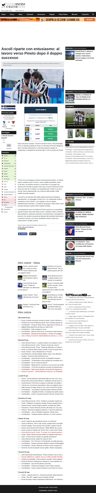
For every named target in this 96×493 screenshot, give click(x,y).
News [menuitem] (21, 14)
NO (4, 142)
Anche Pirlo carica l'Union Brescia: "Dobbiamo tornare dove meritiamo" (44, 381)
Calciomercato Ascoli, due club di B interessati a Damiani (84, 259)
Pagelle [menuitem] (51, 14)
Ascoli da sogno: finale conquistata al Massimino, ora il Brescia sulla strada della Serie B (50, 479)
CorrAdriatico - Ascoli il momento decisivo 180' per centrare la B (42, 394)
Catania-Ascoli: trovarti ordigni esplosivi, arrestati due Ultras (41, 405)
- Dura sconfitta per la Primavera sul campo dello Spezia (84, 244)
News (24, 225)
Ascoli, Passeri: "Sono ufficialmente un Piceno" (36, 351)
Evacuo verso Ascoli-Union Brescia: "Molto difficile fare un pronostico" (44, 428)
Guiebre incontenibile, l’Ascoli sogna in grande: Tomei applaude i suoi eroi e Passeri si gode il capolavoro (56, 459)
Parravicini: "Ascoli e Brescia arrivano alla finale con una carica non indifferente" (48, 407)
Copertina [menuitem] (85, 14)
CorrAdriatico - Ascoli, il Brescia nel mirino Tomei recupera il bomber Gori (45, 445)
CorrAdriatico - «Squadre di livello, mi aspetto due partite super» (42, 392)
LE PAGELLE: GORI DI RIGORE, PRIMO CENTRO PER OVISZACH (84, 215)
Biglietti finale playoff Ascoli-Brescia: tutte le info (30, 278)
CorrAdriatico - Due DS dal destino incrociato (36, 463)
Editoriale (69, 48)
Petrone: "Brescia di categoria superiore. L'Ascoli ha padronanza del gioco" (46, 410)
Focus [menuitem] (12, 14)
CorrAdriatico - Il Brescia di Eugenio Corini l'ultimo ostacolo (41, 466)
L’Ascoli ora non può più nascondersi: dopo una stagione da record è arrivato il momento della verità (54, 385)
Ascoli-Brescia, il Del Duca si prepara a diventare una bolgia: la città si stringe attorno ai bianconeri (53, 383)
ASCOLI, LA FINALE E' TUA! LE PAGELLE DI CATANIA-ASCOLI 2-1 (83, 97)
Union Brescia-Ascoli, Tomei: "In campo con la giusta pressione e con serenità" (47, 432)
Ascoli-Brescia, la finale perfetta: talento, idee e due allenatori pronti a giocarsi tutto (48, 354)
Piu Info (50, 129)
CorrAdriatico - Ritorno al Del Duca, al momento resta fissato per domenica (46, 331)
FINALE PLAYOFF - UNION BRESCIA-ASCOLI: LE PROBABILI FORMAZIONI (47, 371)
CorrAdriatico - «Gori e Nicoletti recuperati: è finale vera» (40, 412)
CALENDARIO (43, 490)
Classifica (5, 152)
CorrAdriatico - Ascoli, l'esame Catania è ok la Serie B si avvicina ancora (45, 468)
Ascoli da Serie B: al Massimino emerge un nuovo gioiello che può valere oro (46, 461)
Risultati (9, 148)
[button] (9, 145)
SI (3, 140)
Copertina (69, 91)
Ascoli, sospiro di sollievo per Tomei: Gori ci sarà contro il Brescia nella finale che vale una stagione (53, 430)
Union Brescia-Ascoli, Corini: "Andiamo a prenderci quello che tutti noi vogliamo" (48, 401)
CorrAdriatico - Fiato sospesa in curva (34, 329)
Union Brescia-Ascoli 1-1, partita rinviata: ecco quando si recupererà (55, 278)
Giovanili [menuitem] (30, 14)
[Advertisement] (41, 248)
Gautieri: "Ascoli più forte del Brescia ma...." (36, 356)
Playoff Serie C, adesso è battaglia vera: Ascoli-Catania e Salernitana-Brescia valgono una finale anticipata (84, 56)
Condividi (23, 234)
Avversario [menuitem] (41, 14)
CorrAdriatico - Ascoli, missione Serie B (34, 363)
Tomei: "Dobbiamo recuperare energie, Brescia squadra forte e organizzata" (46, 403)
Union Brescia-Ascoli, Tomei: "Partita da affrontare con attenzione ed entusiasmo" (48, 347)
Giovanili (69, 238)
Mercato (69, 253)
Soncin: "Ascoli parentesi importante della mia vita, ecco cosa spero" (56, 307)
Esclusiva (69, 194)
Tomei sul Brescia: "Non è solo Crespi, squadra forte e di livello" (42, 423)
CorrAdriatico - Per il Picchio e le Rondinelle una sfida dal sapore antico (45, 441)
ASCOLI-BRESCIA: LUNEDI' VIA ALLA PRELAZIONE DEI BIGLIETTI (44, 457)
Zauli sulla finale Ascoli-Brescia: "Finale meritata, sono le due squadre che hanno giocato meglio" (53, 455)
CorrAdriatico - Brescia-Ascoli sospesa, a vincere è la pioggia (41, 333)
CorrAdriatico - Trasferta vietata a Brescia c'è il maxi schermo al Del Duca (46, 414)
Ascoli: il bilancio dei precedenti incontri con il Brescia (38, 421)
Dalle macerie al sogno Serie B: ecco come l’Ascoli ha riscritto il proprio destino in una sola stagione (54, 387)
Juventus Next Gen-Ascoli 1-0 (77, 125)
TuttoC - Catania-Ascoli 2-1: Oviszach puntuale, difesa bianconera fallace (45, 475)
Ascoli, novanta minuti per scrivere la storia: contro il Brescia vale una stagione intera (49, 320)
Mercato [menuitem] (74, 14)
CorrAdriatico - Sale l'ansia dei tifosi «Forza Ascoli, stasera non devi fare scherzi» (48, 369)
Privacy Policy (53, 487)
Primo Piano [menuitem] (63, 14)
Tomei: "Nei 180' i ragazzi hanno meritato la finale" (37, 477)
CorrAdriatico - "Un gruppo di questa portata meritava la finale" (42, 389)
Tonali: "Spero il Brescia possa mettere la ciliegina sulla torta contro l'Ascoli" (46, 434)
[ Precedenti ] (8, 128)
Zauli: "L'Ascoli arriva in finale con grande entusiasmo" (39, 437)
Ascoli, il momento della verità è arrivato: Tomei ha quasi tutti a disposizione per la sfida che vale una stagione (53, 287)
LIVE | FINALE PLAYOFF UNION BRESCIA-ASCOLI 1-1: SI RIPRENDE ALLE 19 (48, 336)
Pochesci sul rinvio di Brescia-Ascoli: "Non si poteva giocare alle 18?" (55, 268)
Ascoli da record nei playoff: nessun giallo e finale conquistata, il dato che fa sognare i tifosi (51, 448)
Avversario (69, 224)
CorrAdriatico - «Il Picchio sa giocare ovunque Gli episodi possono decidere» (47, 367)
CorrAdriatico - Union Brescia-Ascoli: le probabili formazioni (41, 358)
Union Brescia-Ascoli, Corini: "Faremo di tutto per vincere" (40, 345)
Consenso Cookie (43, 487)
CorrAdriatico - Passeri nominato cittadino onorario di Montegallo (43, 443)
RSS (56, 490)
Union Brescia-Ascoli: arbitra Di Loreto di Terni (37, 439)
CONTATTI (51, 490)
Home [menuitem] (3, 14)
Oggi (67, 145)
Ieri (71, 145)
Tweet (33, 234)
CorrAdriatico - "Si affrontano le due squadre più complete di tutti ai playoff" (46, 360)
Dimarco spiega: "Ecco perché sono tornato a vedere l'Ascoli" (42, 425)
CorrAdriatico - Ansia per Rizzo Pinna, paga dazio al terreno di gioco (44, 325)
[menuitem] (93, 14)
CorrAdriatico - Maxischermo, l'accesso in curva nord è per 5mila (43, 365)
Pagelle (68, 209)
